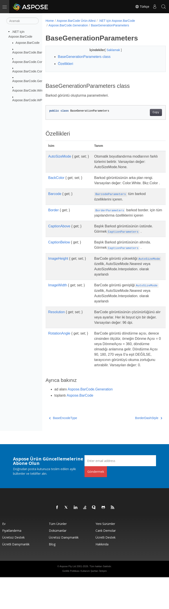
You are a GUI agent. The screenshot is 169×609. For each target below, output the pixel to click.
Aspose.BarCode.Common (31, 62)
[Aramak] (22, 21)
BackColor (56, 178)
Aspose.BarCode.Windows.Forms (36, 90)
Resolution (56, 333)
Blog (52, 576)
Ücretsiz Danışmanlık (64, 569)
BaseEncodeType (63, 449)
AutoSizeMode (59, 156)
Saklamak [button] (109, 50)
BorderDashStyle (140, 449)
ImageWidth (57, 301)
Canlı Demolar (106, 562)
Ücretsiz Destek (13, 569)
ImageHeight (58, 269)
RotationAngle (59, 360)
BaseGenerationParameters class (84, 57)
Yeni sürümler (105, 555)
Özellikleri (65, 64)
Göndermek (95, 503)
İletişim (103, 602)
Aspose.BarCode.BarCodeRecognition (39, 52)
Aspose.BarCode (28, 42)
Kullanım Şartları (89, 602)
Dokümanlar (57, 562)
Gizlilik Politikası (71, 602)
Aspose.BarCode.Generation (32, 81)
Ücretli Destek (106, 569)
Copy (147, 112)
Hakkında (102, 576)
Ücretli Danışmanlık (15, 576)
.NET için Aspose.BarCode (117, 20)
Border (53, 215)
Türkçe (142, 7)
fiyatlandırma (11, 562)
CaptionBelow (59, 253)
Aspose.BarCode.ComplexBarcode (36, 71)
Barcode (54, 199)
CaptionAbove (59, 237)
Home (50, 20)
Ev (4, 555)
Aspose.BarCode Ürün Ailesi (76, 20)
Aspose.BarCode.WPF (28, 100)
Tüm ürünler (58, 555)
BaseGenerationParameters (110, 25)
